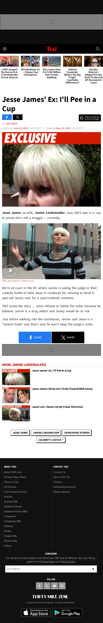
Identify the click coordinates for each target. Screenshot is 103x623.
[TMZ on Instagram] (61, 585)
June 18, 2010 (20, 128)
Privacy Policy (47, 561)
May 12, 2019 (63, 128)
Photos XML (10, 541)
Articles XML (11, 501)
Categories (10, 516)
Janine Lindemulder (46, 432)
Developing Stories (76, 432)
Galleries (8, 526)
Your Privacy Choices (15, 491)
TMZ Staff (11, 123)
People (8, 531)
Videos (8, 545)
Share (35, 338)
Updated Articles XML (16, 511)
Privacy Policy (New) (15, 477)
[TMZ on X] (46, 585)
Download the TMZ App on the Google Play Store (67, 612)
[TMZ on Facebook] (39, 585)
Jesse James (20, 432)
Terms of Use (11, 482)
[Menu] (5, 49)
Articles (8, 496)
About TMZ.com (13, 472)
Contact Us (59, 472)
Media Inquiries (61, 491)
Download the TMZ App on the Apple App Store (36, 612)
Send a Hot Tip (61, 477)
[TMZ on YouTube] (54, 585)
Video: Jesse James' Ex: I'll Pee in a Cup (17, 281)
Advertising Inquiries (64, 486)
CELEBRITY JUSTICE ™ (50, 439)
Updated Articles (13, 506)
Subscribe (93, 568)
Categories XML (12, 521)
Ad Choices (10, 486)
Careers (57, 482)
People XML (10, 536)
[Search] (98, 49)
